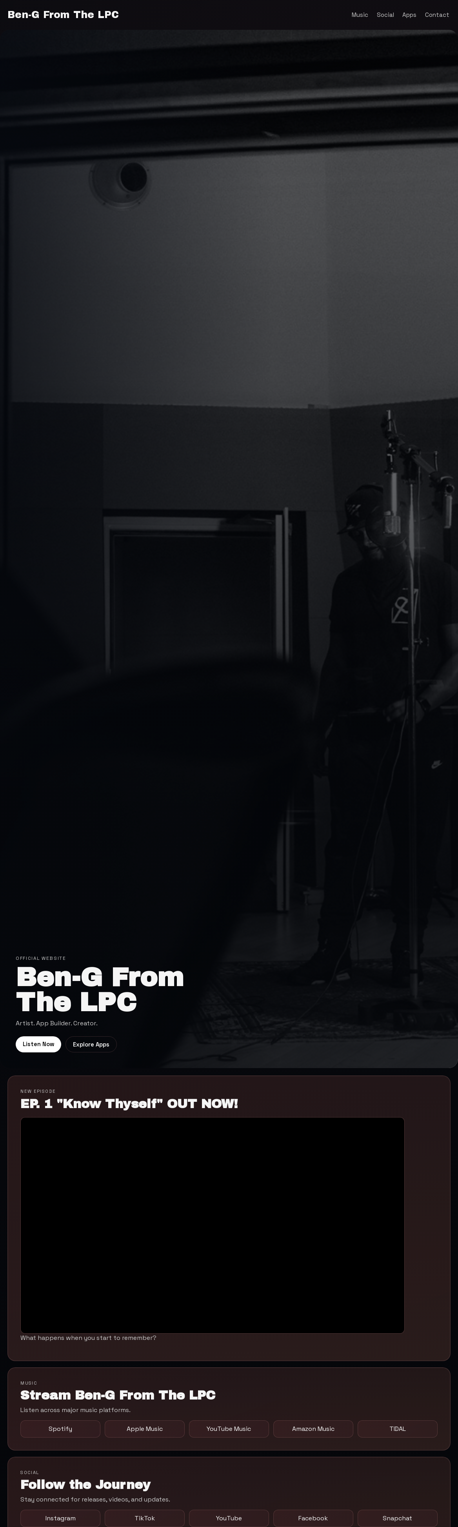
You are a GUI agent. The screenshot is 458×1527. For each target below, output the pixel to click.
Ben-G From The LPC (63, 14)
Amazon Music (313, 1429)
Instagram (60, 1518)
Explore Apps (91, 1044)
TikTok (144, 1518)
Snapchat (397, 1518)
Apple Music (145, 1429)
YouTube (229, 1518)
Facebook (313, 1518)
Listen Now (39, 1044)
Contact (437, 14)
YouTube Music (229, 1429)
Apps (409, 14)
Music (360, 14)
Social (385, 14)
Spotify (60, 1429)
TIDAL (397, 1429)
